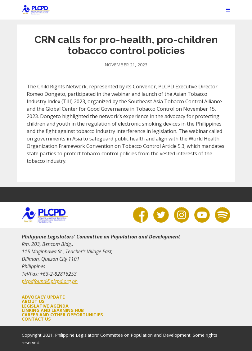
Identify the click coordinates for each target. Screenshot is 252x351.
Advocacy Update (43, 297)
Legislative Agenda (45, 306)
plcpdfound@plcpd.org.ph (50, 281)
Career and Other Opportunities (62, 315)
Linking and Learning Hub (53, 310)
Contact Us (36, 319)
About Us (33, 301)
